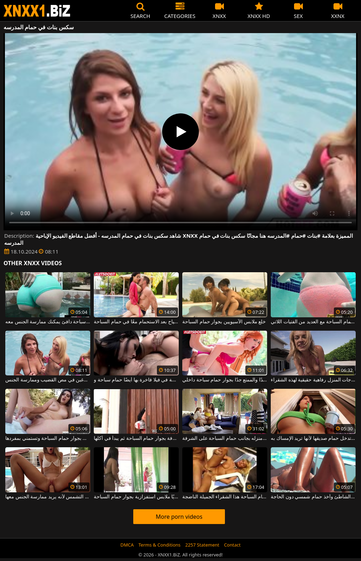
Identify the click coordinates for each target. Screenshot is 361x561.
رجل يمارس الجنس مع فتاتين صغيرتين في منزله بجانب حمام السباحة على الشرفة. (224, 438)
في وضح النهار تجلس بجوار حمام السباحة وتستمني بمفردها (47, 438)
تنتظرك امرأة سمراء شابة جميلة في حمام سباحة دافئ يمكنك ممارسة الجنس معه (47, 322)
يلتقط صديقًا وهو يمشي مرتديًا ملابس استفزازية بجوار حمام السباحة (136, 497)
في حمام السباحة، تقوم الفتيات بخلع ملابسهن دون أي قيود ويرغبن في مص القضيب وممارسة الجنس (47, 380)
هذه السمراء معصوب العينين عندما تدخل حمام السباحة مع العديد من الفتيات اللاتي (313, 322)
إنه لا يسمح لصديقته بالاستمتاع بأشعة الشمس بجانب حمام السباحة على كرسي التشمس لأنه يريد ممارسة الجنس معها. (47, 497)
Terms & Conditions (159, 545)
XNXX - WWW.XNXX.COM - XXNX (37, 11)
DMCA (127, 545)
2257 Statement (202, 545)
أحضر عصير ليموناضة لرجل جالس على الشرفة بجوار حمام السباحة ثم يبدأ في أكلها (136, 438)
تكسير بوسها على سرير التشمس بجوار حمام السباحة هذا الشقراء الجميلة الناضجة (224, 497)
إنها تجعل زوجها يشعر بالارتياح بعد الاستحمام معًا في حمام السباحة (136, 322)
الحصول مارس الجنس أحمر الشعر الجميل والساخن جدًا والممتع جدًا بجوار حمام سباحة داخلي (224, 380)
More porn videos (179, 517)
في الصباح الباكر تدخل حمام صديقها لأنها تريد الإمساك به (313, 438)
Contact (232, 545)
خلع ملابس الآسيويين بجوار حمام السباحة (224, 322)
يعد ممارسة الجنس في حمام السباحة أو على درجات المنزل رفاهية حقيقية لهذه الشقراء (313, 380)
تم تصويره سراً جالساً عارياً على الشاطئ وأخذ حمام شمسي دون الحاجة (313, 497)
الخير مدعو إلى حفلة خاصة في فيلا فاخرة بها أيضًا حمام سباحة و (136, 380)
